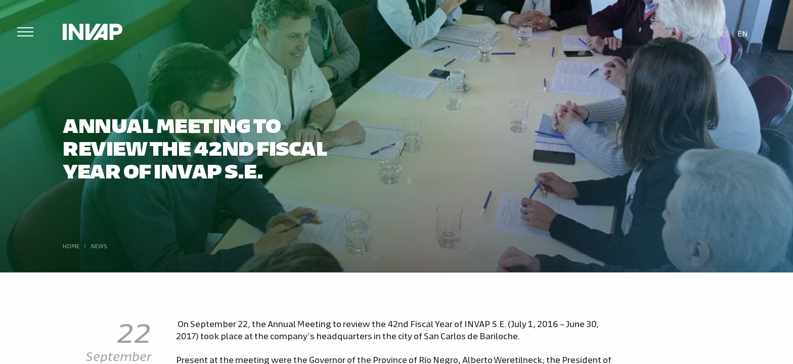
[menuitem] (725, 33)
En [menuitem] (742, 33)
